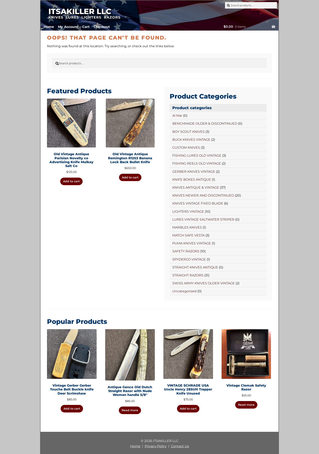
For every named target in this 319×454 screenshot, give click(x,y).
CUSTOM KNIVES (186, 148)
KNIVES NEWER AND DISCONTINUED (203, 195)
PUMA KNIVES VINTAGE (191, 243)
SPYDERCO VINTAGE (189, 259)
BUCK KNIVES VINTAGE (191, 140)
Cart (86, 27)
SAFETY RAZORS (185, 251)
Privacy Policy (156, 446)
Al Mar (177, 116)
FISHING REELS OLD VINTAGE (196, 163)
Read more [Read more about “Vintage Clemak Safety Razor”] (246, 405)
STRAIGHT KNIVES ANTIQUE (195, 267)
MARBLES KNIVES (187, 227)
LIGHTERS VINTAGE (188, 211)
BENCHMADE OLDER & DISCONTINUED (204, 123)
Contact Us (180, 446)
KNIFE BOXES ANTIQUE (191, 179)
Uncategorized (184, 291)
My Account (68, 27)
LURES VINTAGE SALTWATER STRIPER (203, 219)
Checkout (102, 27)
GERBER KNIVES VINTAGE (193, 172)
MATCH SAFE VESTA (188, 235)
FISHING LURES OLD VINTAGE (196, 155)
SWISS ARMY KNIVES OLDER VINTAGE (203, 283)
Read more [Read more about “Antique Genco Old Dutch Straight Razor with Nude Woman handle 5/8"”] (130, 410)
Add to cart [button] (71, 181)
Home (49, 27)
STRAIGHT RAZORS (187, 275)
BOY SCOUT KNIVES (188, 132)
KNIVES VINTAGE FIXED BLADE (197, 203)
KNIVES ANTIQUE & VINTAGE (195, 187)
